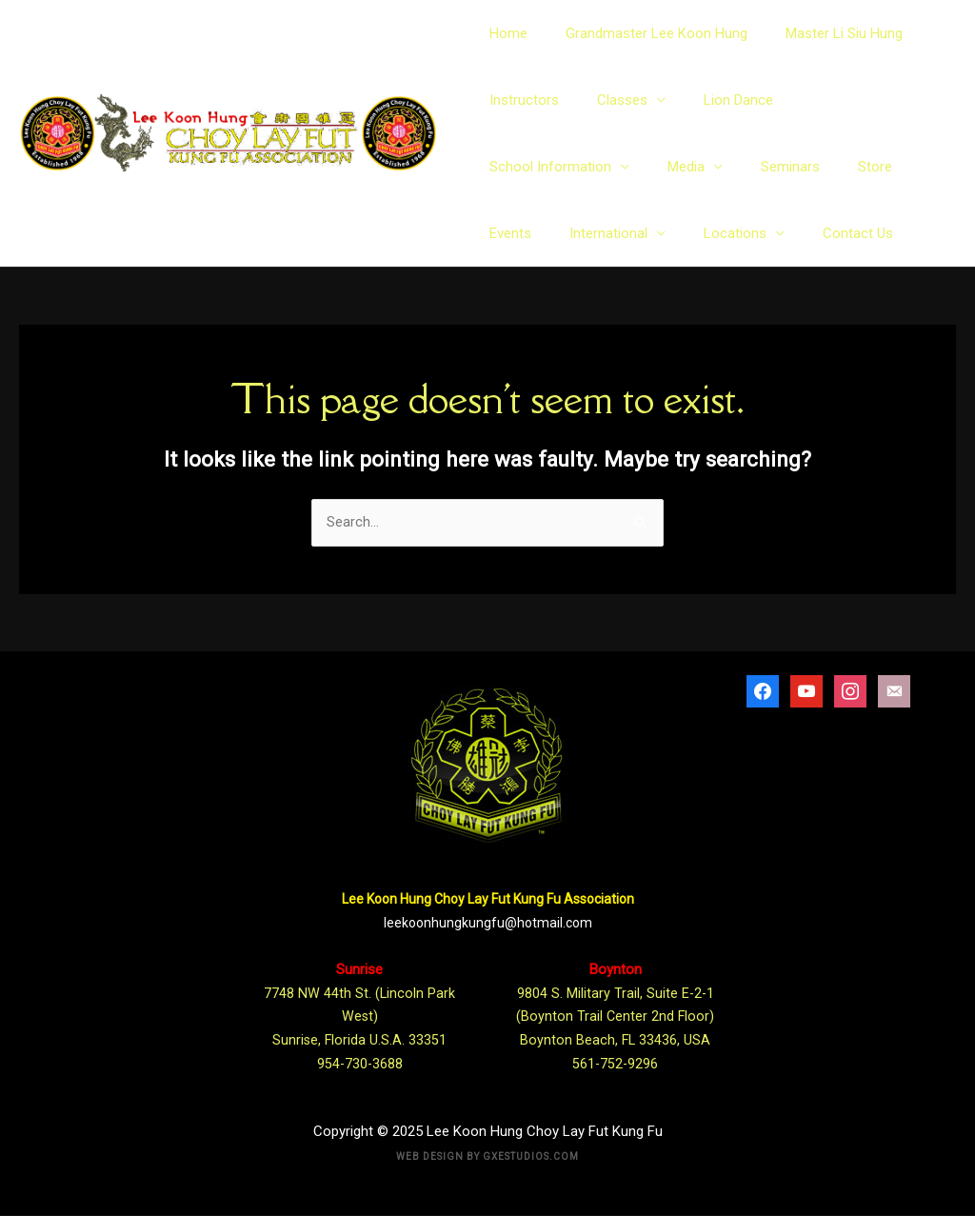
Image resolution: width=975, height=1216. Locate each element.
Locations (520, 233)
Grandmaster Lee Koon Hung (647, 33)
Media (508, 166)
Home (508, 33)
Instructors (524, 100)
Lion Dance (719, 100)
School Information (844, 100)
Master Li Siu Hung (825, 33)
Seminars (602, 166)
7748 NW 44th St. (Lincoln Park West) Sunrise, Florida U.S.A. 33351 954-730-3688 (360, 1017)
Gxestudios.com (531, 1157)
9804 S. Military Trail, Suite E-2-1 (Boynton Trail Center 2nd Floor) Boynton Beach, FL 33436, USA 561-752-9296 (615, 1017)
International (833, 166)
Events (745, 166)
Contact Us (634, 233)
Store (678, 166)
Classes (612, 100)
